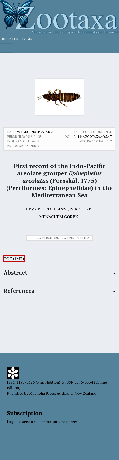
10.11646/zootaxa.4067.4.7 (92, 137)
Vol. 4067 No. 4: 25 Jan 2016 (37, 132)
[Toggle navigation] (6, 48)
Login (27, 38)
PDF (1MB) (14, 258)
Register (10, 38)
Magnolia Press (42, 393)
